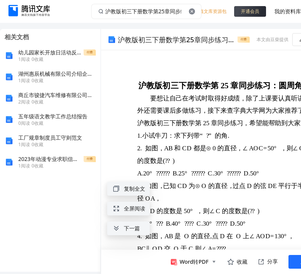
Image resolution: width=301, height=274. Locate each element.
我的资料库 (287, 11)
